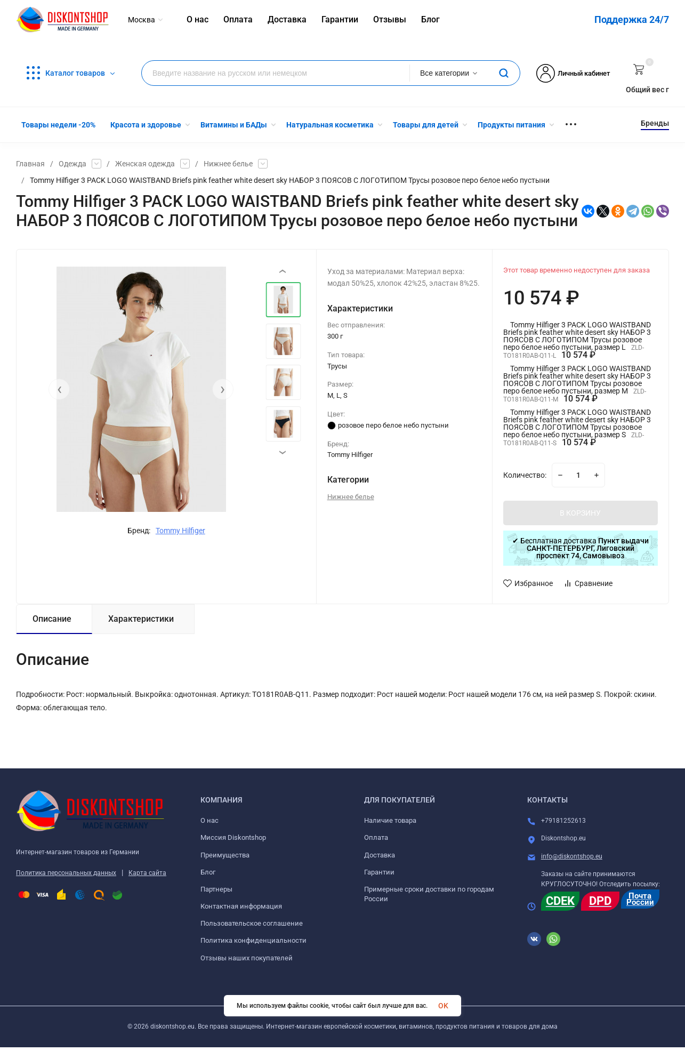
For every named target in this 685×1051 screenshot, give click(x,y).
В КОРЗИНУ (580, 513)
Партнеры (216, 889)
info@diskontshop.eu (571, 856)
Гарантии (379, 872)
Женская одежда (145, 163)
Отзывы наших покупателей (246, 958)
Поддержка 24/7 (631, 19)
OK (443, 1005)
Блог (207, 872)
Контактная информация (241, 906)
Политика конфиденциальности (253, 940)
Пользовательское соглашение (251, 923)
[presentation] (59, 389)
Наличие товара (390, 820)
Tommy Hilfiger (180, 530)
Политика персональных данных (66, 873)
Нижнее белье (228, 163)
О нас (209, 820)
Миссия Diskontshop (233, 837)
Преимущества (224, 855)
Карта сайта (147, 873)
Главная (30, 163)
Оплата (376, 837)
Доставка (379, 855)
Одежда (72, 163)
